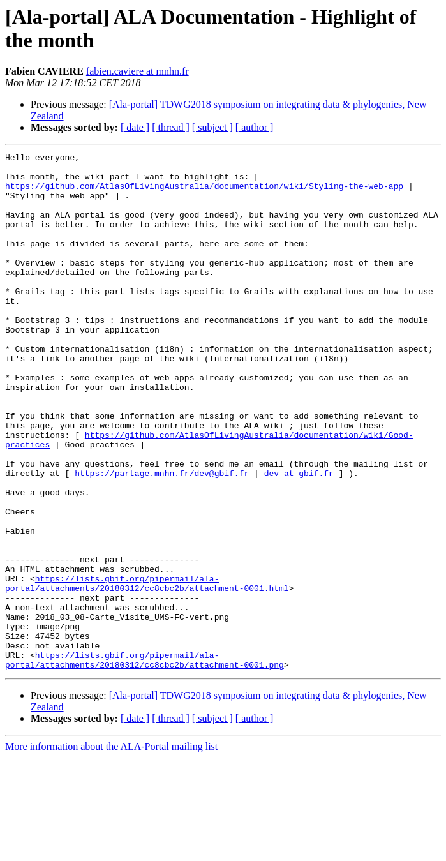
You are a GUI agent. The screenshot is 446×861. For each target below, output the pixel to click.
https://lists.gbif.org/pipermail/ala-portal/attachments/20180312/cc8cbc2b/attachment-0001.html (147, 670)
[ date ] (135, 127)
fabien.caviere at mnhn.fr (137, 71)
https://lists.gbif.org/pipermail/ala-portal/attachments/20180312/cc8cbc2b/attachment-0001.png (144, 762)
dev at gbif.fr (299, 538)
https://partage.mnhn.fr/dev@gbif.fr (162, 538)
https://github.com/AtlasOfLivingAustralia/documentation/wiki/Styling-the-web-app (204, 193)
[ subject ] (212, 127)
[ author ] (254, 127)
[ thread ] (171, 127)
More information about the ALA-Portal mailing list (111, 849)
